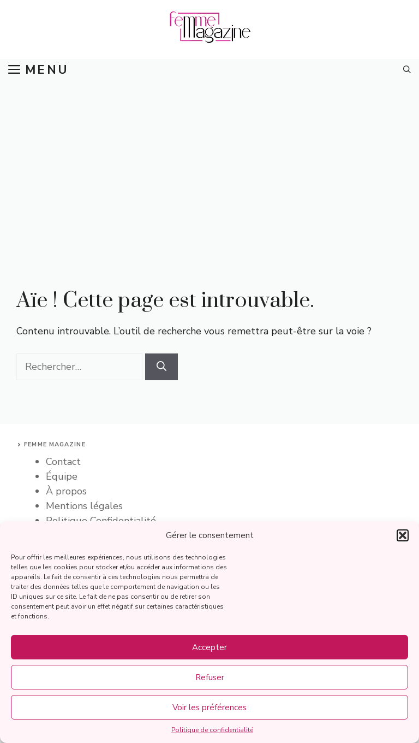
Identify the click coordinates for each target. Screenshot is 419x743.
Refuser (209, 677)
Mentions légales (84, 505)
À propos (66, 491)
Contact (63, 461)
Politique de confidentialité (212, 730)
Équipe (61, 476)
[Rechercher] (161, 366)
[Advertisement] (209, 162)
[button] (402, 535)
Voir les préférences (209, 707)
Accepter (209, 647)
